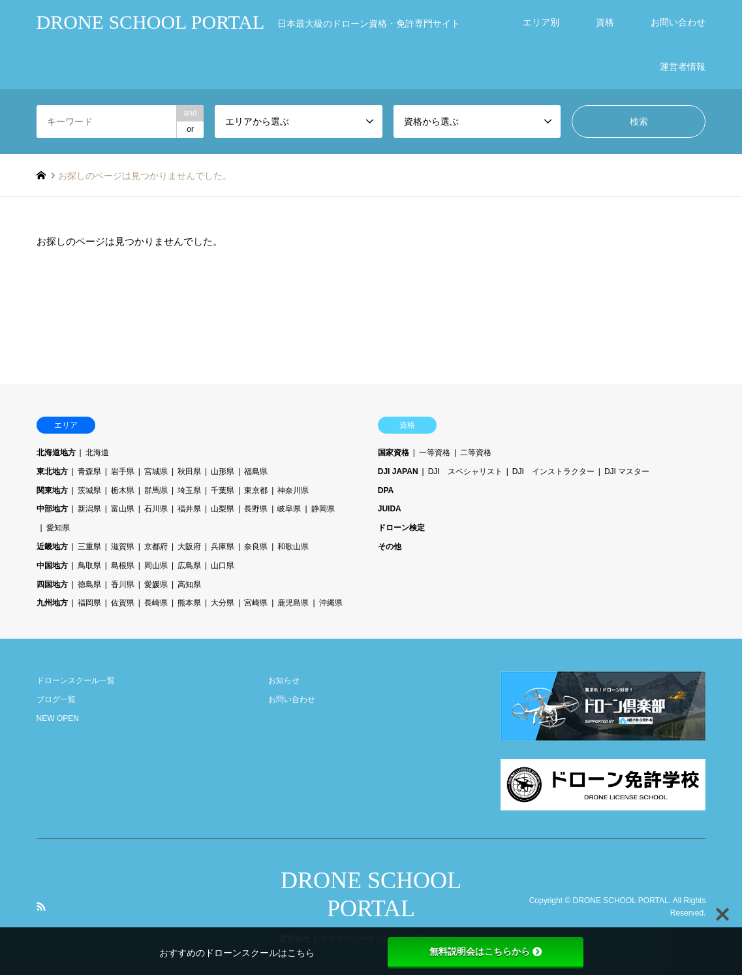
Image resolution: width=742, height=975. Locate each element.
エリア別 (541, 22)
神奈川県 (293, 490)
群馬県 (156, 490)
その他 (389, 546)
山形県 (222, 471)
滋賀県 (122, 546)
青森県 (89, 471)
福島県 (256, 471)
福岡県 (89, 602)
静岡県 (323, 508)
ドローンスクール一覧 (76, 680)
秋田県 (189, 471)
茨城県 (89, 490)
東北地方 (52, 471)
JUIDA (389, 508)
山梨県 (222, 508)
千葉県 (222, 490)
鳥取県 (89, 565)
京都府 (156, 546)
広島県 (189, 565)
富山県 (122, 508)
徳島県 (89, 584)
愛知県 (58, 527)
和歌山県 (293, 546)
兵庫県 (222, 546)
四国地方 (52, 584)
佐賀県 (122, 602)
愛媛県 (156, 584)
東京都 (256, 490)
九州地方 (52, 602)
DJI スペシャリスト (465, 471)
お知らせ (284, 680)
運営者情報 (682, 66)
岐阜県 (289, 508)
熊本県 (189, 602)
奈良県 (256, 546)
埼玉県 (189, 490)
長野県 (256, 508)
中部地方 (52, 508)
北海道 (97, 452)
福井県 (189, 508)
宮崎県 (256, 602)
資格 (605, 22)
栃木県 (122, 490)
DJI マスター (626, 471)
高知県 (189, 584)
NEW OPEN (58, 718)
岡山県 (156, 565)
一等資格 (434, 452)
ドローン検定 (401, 527)
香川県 (122, 584)
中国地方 (52, 565)
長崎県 (156, 602)
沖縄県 (331, 602)
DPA (386, 490)
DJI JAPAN (398, 471)
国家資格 (393, 452)
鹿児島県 (293, 602)
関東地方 (52, 490)
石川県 (156, 508)
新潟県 (89, 508)
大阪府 (189, 546)
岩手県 (122, 471)
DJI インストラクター (553, 471)
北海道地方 (56, 452)
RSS (41, 906)
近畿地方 (52, 546)
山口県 (222, 565)
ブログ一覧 (56, 699)
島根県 (122, 565)
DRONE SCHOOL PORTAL (621, 900)
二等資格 (475, 452)
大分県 (222, 602)
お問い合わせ (678, 22)
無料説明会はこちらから (485, 951)
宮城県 (156, 471)
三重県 (89, 546)
